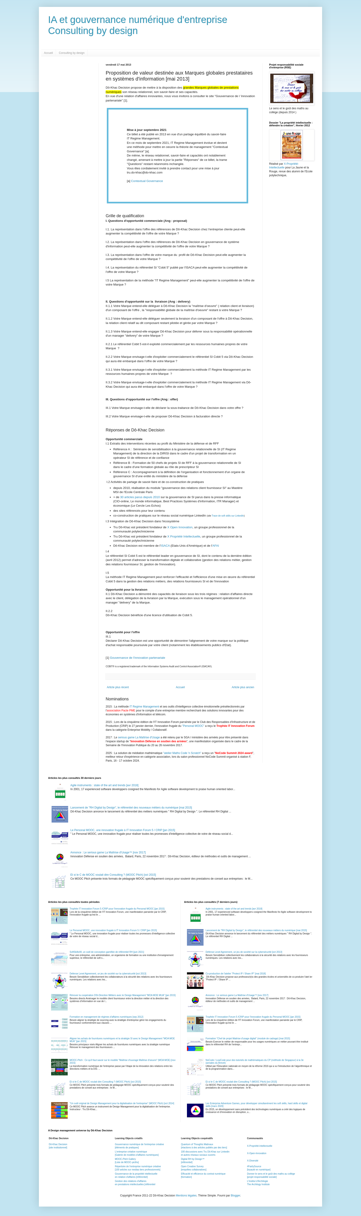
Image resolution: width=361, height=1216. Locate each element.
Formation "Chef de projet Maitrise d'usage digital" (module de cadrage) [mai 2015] (248, 1038)
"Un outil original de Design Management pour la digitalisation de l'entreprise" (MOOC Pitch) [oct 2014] (122, 1103)
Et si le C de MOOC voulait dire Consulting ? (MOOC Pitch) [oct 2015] (113, 874)
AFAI (215, 545)
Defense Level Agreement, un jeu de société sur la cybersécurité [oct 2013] (108, 973)
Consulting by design (71, 53)
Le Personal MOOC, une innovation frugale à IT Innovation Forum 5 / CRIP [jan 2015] (122, 830)
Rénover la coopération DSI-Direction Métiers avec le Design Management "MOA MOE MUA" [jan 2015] (123, 995)
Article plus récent (118, 687)
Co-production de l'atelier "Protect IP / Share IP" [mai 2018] (236, 973)
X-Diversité (252, 1160)
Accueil (48, 53)
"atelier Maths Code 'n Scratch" (182, 753)
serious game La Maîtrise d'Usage (139, 737)
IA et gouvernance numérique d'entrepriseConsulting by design (137, 25)
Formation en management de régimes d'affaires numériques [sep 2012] (106, 1017)
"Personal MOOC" (193, 726)
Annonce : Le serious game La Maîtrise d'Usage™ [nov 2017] (108, 852)
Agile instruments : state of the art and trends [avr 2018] (104, 785)
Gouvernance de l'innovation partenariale (137, 657)
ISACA (166, 545)
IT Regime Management (144, 706)
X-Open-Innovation (256, 1153)
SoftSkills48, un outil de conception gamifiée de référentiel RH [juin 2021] (107, 952)
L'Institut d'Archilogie (257, 1181)
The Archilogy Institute (258, 1184)
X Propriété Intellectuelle (183, 536)
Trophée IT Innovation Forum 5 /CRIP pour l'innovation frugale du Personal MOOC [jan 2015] (117, 908)
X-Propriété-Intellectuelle (259, 1146)
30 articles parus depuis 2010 (140, 497)
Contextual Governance (147, 181)
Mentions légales (186, 1195)
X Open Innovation (179, 527)
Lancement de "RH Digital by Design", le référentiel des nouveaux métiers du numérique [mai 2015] (131, 807)
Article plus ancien (243, 687)
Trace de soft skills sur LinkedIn (228, 515)
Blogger (235, 1195)
